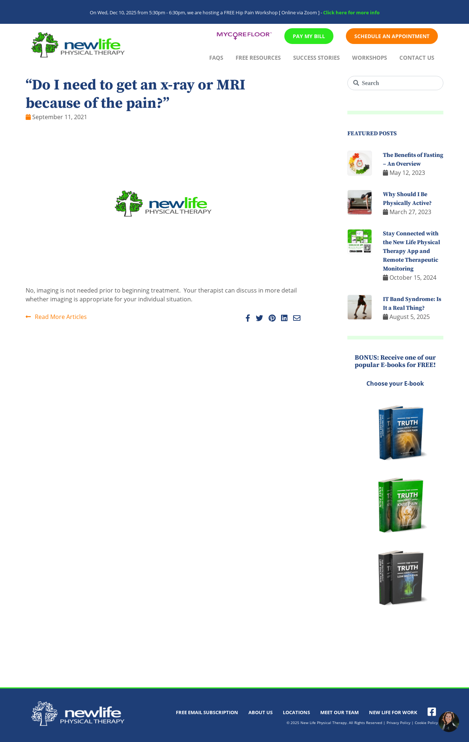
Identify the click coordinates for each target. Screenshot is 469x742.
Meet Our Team (339, 712)
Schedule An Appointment (391, 36)
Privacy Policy (398, 722)
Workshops (369, 57)
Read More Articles (56, 317)
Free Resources (258, 57)
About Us (260, 712)
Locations (296, 712)
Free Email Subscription (207, 712)
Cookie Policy (426, 722)
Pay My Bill (309, 36)
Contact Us (416, 57)
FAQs (216, 57)
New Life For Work (393, 712)
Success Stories (316, 57)
